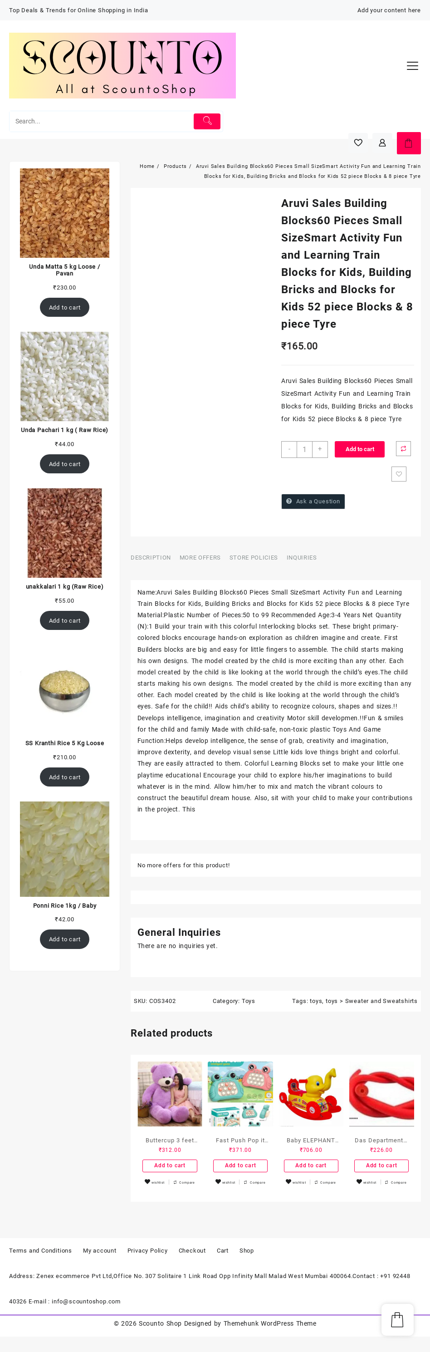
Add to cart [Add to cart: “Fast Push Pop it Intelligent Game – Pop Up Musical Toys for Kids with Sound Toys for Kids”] (240, 1169)
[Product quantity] (305, 449)
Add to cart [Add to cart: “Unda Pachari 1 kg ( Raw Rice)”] (65, 464)
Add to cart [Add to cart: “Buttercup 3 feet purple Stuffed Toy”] (170, 1169)
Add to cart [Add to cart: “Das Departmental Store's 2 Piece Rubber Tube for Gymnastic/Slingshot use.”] (381, 1169)
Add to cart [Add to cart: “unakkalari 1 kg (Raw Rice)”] (65, 620)
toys (316, 1003)
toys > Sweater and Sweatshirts (372, 1003)
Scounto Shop (160, 1338)
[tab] (154, 560)
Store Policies (254, 560)
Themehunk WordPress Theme (270, 1338)
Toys (248, 1003)
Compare (406, 449)
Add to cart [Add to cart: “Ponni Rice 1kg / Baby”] (65, 939)
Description (151, 560)
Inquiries (302, 560)
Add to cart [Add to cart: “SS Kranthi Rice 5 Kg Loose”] (65, 777)
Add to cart (361, 449)
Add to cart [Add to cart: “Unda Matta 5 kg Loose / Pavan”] (65, 307)
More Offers (200, 560)
